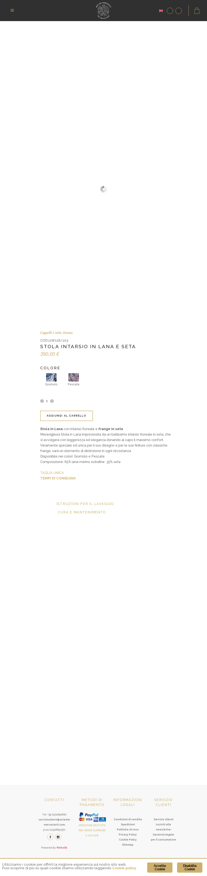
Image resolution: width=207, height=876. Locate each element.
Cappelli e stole (50, 332)
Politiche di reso (128, 829)
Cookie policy (124, 868)
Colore (50, 368)
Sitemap (127, 844)
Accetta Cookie (160, 867)
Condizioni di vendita (128, 819)
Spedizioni (128, 824)
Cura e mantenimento (82, 512)
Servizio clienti (163, 819)
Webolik (61, 847)
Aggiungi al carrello (66, 415)
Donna (67, 332)
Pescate (74, 379)
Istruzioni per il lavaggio (85, 504)
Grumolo (51, 379)
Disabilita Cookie (190, 867)
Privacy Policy (128, 834)
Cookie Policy (128, 839)
